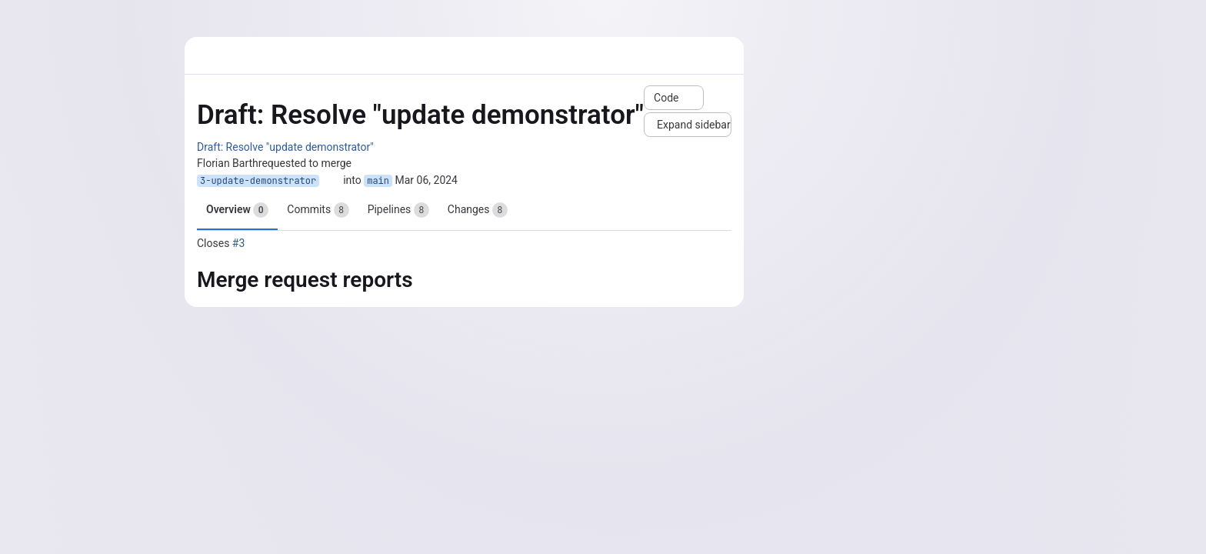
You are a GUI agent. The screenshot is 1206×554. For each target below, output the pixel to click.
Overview (237, 210)
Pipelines (398, 210)
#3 (238, 243)
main (378, 181)
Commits (317, 210)
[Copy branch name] (331, 181)
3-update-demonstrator (258, 181)
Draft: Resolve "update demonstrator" (285, 147)
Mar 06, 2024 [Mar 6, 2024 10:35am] (426, 180)
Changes (478, 210)
